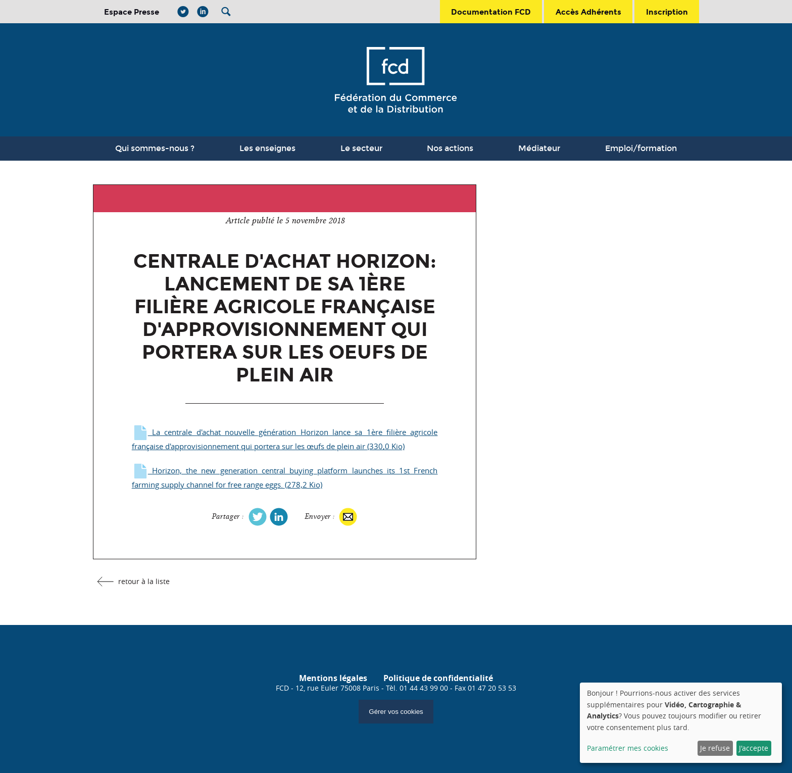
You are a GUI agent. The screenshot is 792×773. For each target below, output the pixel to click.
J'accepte (753, 748)
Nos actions (450, 148)
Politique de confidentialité (438, 678)
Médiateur (539, 148)
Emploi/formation (641, 148)
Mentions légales (333, 678)
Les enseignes (267, 148)
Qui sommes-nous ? (154, 148)
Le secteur (361, 148)
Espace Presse (131, 12)
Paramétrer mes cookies (627, 748)
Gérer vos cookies (396, 711)
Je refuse (715, 748)
